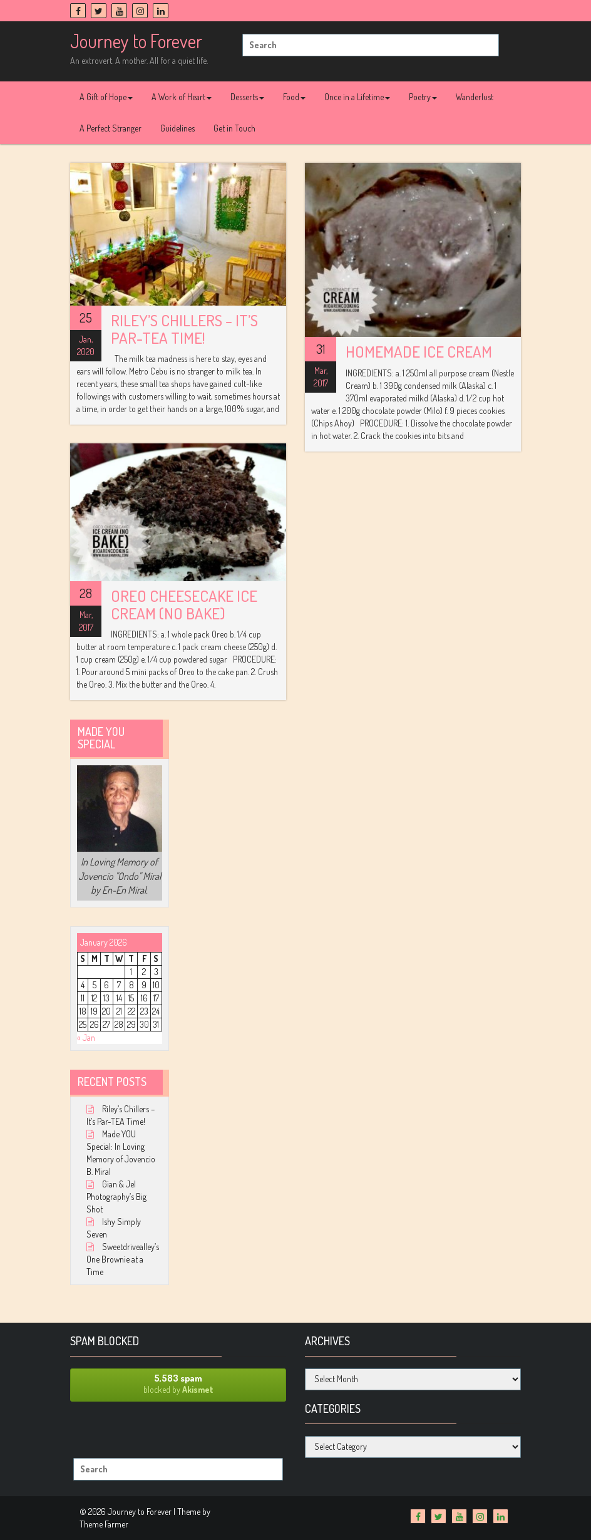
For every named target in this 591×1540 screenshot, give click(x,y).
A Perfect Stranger (110, 128)
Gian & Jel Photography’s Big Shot (116, 1196)
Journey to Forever (136, 41)
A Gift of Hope (106, 96)
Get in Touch (234, 128)
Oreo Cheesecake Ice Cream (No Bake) (184, 604)
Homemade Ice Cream (419, 351)
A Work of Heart (182, 96)
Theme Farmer (104, 1524)
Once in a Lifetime (357, 96)
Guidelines (177, 128)
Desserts (247, 96)
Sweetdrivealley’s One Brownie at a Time (122, 1259)
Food (294, 96)
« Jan (86, 1037)
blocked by (178, 1383)
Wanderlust (474, 96)
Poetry (423, 96)
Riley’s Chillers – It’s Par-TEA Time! (184, 329)
